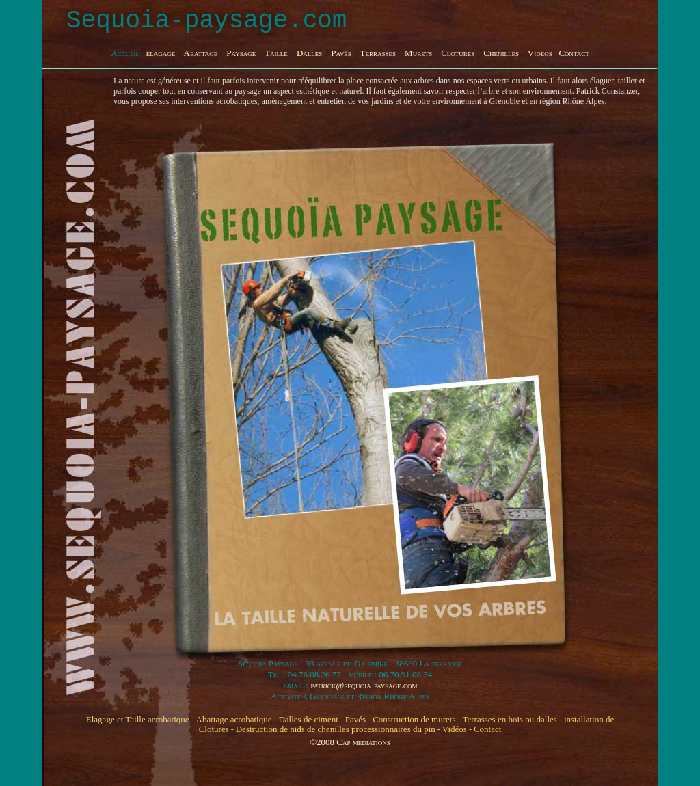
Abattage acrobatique (234, 719)
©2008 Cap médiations (350, 742)
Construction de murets (414, 719)
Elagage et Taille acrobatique (137, 719)
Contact (487, 729)
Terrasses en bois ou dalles (509, 719)
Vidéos (454, 729)
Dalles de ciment (308, 719)
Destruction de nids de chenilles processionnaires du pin (335, 729)
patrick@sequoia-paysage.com (363, 685)
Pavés (355, 719)
